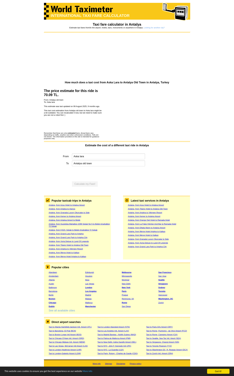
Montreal (125, 280)
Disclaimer (120, 364)
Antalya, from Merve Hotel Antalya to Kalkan (67, 256)
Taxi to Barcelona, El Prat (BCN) (62, 331)
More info (92, 371)
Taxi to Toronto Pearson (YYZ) (159, 346)
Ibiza (87, 280)
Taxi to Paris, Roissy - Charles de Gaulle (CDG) (117, 353)
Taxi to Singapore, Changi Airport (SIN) (162, 342)
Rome (124, 303)
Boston (52, 299)
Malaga (88, 299)
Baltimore (53, 287)
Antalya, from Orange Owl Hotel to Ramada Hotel (149, 220)
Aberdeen (53, 272)
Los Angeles (91, 291)
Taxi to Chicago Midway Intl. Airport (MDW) (67, 342)
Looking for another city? (154, 28)
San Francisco (164, 272)
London (88, 287)
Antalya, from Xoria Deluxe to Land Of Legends (69, 241)
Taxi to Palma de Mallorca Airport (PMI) (114, 338)
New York (126, 287)
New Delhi (126, 284)
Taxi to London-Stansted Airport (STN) (113, 327)
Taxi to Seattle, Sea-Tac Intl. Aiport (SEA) (163, 338)
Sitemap (108, 364)
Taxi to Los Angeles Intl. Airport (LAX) (113, 331)
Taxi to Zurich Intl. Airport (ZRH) (159, 353)
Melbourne (127, 272)
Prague (125, 295)
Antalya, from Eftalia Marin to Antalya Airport (146, 228)
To (67, 163)
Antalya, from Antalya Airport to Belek (64, 220)
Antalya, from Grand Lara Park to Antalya (66, 234)
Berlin (51, 295)
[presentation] (66, 124)
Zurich (161, 303)
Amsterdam (53, 276)
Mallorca (88, 303)
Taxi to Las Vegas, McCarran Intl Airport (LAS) (68, 346)
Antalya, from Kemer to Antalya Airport (65, 216)
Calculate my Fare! (84, 184)
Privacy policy (135, 364)
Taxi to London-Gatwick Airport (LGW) (65, 353)
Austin (51, 284)
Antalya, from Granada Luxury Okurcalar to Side (69, 212)
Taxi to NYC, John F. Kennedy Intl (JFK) (114, 346)
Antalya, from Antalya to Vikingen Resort (66, 249)
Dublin (52, 306)
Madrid (88, 295)
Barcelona (53, 291)
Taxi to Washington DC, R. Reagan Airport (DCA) (167, 350)
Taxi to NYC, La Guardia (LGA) (110, 350)
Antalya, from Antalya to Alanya (62, 209)
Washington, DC (165, 299)
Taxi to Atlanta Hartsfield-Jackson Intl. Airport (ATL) (70, 327)
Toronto (161, 291)
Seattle (161, 280)
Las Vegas (89, 284)
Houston (88, 276)
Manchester (90, 306)
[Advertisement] (117, 57)
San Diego (126, 306)
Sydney (161, 287)
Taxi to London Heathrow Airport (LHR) (65, 350)
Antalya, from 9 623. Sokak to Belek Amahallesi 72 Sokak (73, 230)
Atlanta (52, 280)
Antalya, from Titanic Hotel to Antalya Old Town (69, 245)
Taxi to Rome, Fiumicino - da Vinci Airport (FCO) (166, 331)
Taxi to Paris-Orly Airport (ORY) (159, 327)
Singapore (163, 284)
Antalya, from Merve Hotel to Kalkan (64, 252)
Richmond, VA (128, 299)
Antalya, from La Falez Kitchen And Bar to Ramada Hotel (152, 224)
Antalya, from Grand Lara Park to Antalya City (68, 237)
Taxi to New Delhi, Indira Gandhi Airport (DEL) (116, 342)
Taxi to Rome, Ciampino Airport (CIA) (161, 334)
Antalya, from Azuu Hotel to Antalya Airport (67, 205)
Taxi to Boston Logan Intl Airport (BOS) (65, 334)
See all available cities (62, 310)
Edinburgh (89, 272)
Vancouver (162, 295)
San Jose (162, 276)
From (66, 156)
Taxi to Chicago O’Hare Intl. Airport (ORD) (66, 338)
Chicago (52, 303)
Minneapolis (127, 276)
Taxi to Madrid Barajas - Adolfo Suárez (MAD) (116, 334)
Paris (124, 291)
